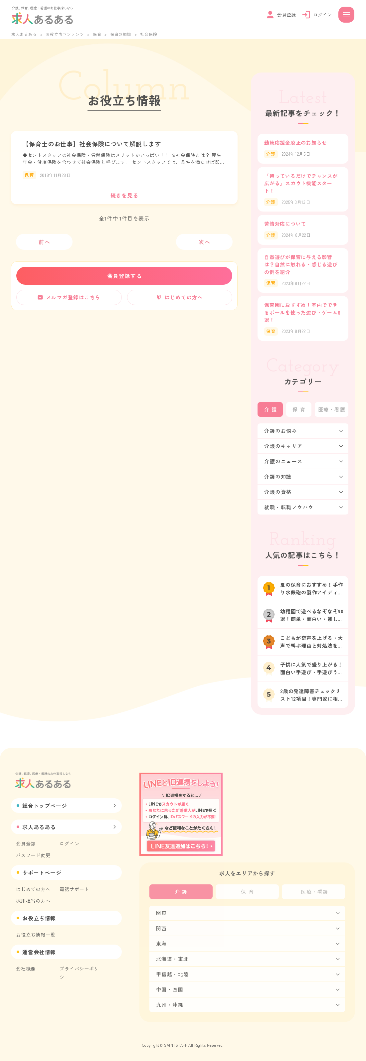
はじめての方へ (33, 889)
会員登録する (124, 276)
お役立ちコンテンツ (65, 34)
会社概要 (26, 968)
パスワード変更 (33, 855)
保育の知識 (120, 34)
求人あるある (24, 34)
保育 (97, 34)
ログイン (69, 843)
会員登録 (26, 843)
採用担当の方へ (33, 900)
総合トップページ (44, 806)
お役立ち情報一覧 (35, 934)
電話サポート (74, 889)
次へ (204, 242)
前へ (44, 242)
